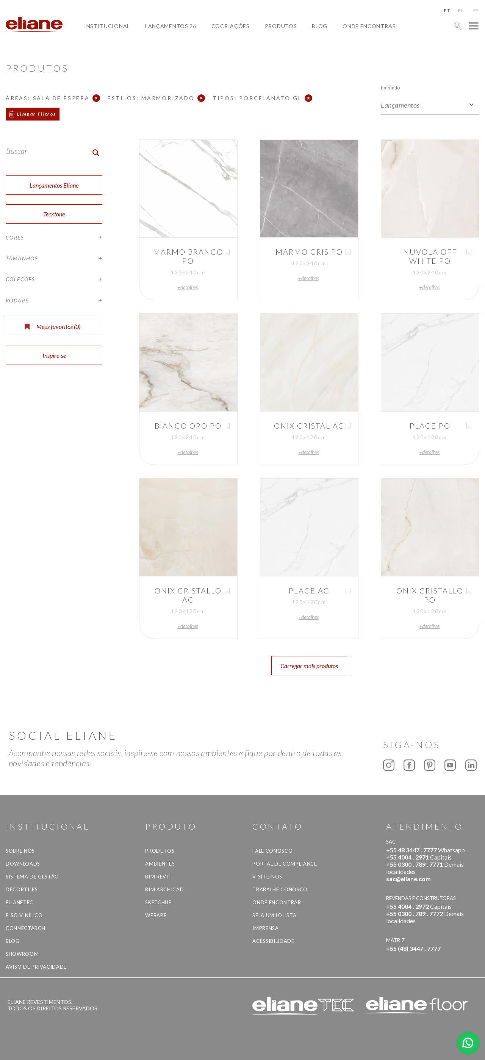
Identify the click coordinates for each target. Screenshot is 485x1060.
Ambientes (160, 864)
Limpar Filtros (36, 114)
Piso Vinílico (24, 915)
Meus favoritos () (52, 326)
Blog (319, 26)
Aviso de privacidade (36, 967)
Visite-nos (267, 877)
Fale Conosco (272, 851)
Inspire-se (54, 355)
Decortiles (22, 889)
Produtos (281, 26)
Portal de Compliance (284, 864)
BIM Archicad (164, 889)
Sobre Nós (20, 851)
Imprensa (265, 928)
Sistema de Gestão (32, 877)
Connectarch (25, 928)
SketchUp (158, 902)
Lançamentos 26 (170, 26)
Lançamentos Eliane (54, 185)
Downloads (23, 864)
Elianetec (19, 902)
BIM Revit (158, 877)
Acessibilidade (273, 941)
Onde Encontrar (369, 26)
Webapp (156, 915)
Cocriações (230, 26)
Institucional (107, 26)
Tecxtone (54, 214)
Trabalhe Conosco (279, 889)
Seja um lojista (274, 915)
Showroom (22, 954)
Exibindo (390, 87)
